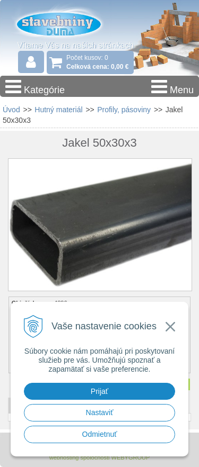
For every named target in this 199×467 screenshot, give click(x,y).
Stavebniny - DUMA (68, 23)
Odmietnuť (99, 434)
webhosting (64, 457)
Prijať (99, 391)
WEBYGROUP (130, 457)
